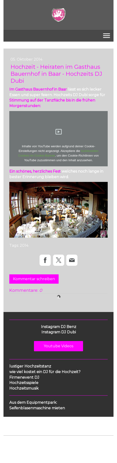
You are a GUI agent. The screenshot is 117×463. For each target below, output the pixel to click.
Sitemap (77, 443)
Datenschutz (31, 443)
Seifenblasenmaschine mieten (37, 408)
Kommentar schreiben (34, 279)
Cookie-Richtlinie (56, 443)
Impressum (11, 443)
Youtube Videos (58, 346)
